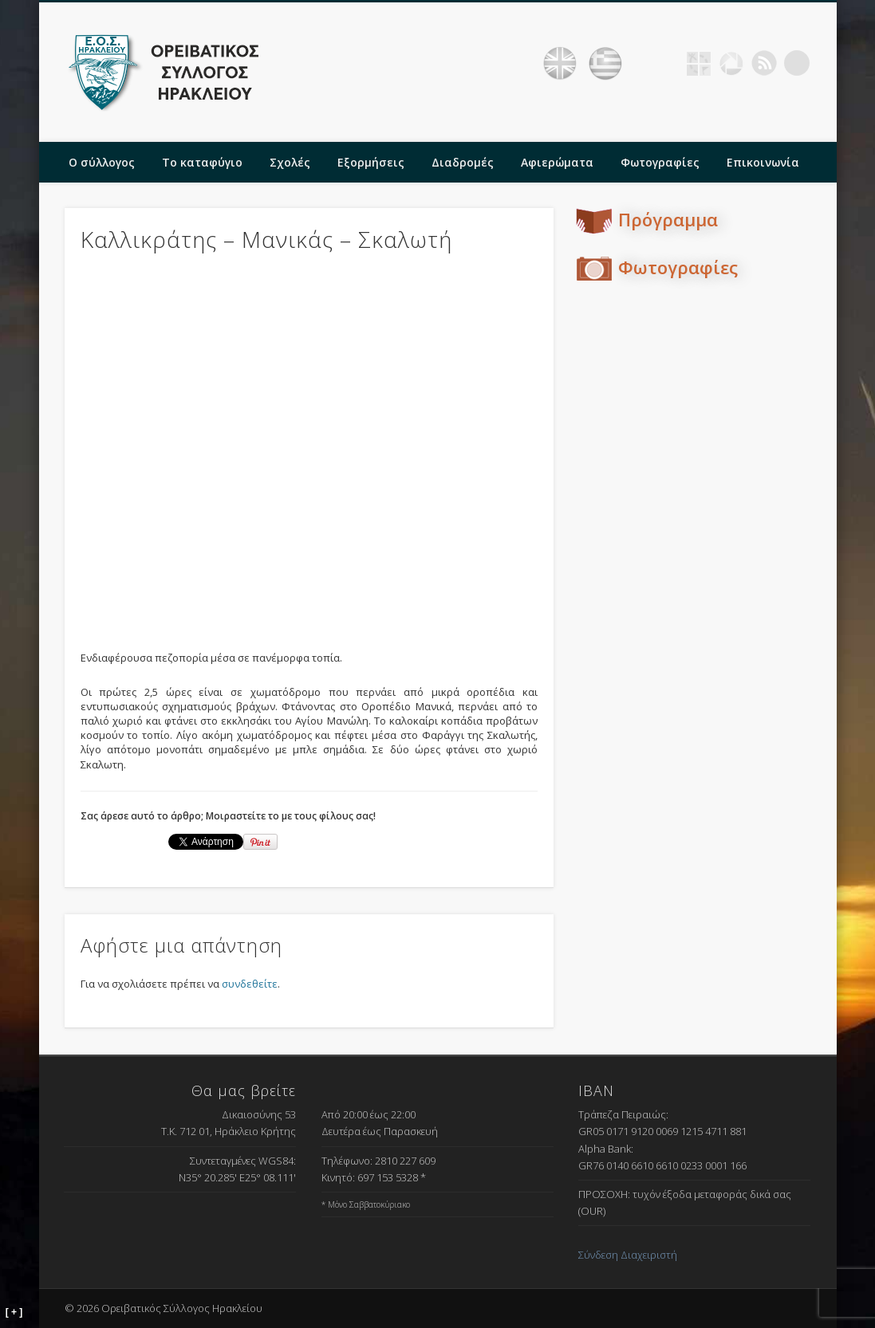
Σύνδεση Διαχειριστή (627, 1254)
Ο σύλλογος (102, 162)
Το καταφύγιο (202, 162)
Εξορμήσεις (370, 162)
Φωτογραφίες (660, 162)
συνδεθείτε (250, 983)
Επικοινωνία (763, 162)
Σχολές (290, 162)
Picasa (731, 63)
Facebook (666, 63)
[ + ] (14, 1312)
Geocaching (698, 63)
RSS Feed (764, 63)
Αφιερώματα (557, 162)
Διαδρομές (463, 162)
